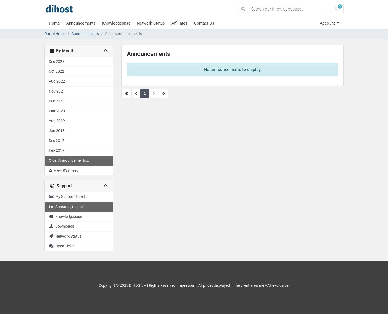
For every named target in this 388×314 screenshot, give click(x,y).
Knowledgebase (116, 23)
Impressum (187, 285)
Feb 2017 (56, 150)
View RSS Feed (63, 170)
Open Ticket (62, 246)
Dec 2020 (56, 101)
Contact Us (204, 23)
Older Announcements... (69, 160)
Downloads (61, 226)
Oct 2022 (56, 71)
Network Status (151, 23)
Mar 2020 (57, 111)
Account (328, 23)
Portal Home (54, 34)
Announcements (81, 23)
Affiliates (179, 23)
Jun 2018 (57, 131)
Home (54, 23)
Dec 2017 (56, 141)
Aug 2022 (57, 81)
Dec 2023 (56, 61)
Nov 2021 (57, 91)
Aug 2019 (57, 121)
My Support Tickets (68, 196)
